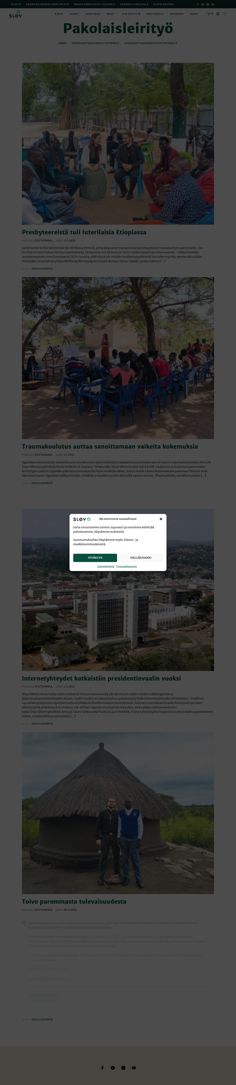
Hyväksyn (95, 557)
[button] (161, 519)
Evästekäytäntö (105, 566)
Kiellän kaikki (140, 557)
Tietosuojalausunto (126, 566)
